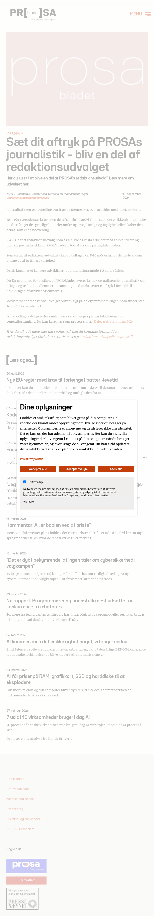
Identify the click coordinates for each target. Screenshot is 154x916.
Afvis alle (116, 469)
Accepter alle (38, 469)
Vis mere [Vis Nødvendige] (28, 501)
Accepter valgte (77, 469)
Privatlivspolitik (31, 459)
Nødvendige (33, 482)
